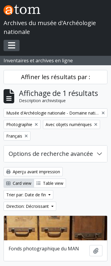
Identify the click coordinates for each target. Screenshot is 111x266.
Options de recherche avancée (51, 154)
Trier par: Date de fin (26, 195)
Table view (49, 183)
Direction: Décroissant (28, 206)
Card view (18, 183)
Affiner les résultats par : (55, 77)
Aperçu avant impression (33, 171)
